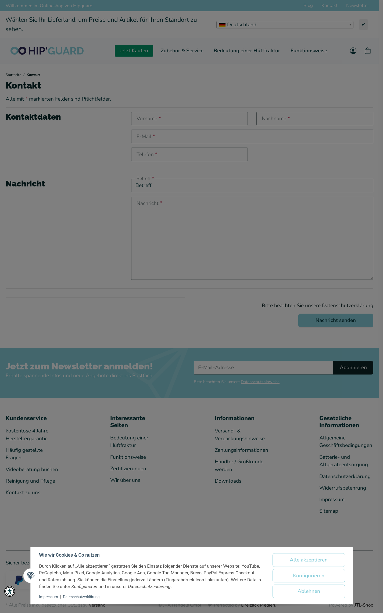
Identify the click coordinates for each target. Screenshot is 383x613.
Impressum (48, 597)
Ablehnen (309, 591)
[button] (9, 591)
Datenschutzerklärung (81, 597)
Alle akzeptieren (309, 559)
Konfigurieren (308, 575)
